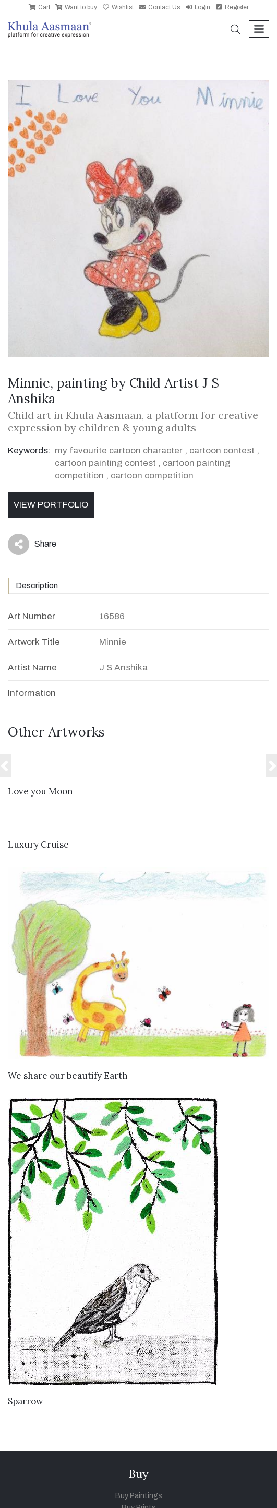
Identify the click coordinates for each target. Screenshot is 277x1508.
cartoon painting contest (105, 463)
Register (232, 7)
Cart (39, 7)
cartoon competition (152, 475)
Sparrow (25, 1401)
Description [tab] (37, 585)
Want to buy (76, 7)
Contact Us (159, 7)
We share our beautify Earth (68, 1075)
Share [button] (32, 544)
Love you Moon (40, 791)
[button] (236, 30)
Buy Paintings (138, 1496)
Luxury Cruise (38, 844)
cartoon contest (222, 450)
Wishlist (118, 7)
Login (197, 7)
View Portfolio (51, 505)
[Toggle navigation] (259, 29)
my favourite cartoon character (119, 450)
